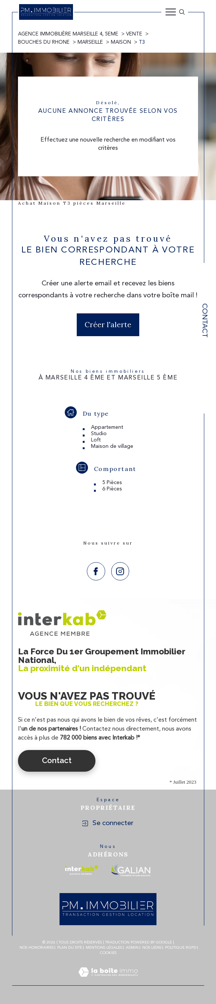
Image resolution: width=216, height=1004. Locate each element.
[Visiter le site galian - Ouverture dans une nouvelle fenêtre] (130, 870)
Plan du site (69, 947)
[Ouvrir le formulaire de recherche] (182, 12)
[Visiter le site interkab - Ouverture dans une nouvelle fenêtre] (81, 870)
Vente (134, 34)
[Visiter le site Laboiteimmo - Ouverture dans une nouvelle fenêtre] (108, 981)
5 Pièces (112, 482)
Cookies (108, 953)
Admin (132, 947)
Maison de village (112, 446)
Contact (204, 320)
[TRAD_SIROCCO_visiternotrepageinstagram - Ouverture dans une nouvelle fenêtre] (120, 571)
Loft (96, 440)
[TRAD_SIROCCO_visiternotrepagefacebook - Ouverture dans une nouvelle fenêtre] (96, 571)
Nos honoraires (36, 947)
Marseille (90, 42)
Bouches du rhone (44, 42)
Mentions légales (104, 947)
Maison (121, 42)
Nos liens (151, 947)
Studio (99, 433)
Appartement (107, 427)
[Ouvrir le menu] (170, 12)
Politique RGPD (180, 947)
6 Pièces (112, 489)
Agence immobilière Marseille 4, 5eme (68, 34)
